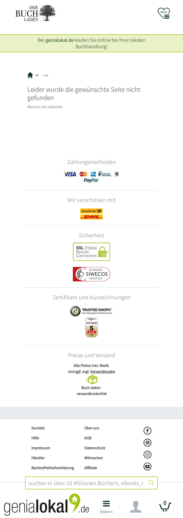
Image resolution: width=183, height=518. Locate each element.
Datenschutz (94, 448)
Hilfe (35, 438)
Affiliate (90, 467)
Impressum (40, 448)
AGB (87, 438)
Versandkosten (102, 371)
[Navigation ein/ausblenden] (136, 507)
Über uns (91, 428)
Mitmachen (93, 458)
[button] (106, 509)
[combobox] (86, 483)
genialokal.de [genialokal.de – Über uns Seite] (60, 40)
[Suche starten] (151, 483)
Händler (38, 458)
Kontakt (38, 428)
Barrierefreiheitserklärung (52, 467)
